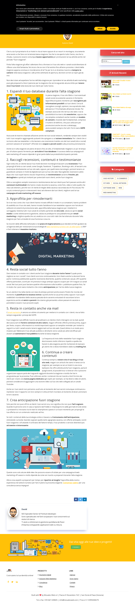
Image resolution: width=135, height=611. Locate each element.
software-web (109, 188)
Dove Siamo (74, 579)
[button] (118, 5)
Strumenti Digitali (45, 575)
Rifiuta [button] (100, 28)
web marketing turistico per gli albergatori (64, 226)
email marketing (14, 312)
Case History (108, 178)
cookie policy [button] (79, 11)
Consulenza (43, 583)
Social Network (119, 183)
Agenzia (72, 575)
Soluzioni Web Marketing (47, 579)
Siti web (106, 183)
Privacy (72, 586)
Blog (40, 586)
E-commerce (122, 178)
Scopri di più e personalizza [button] (29, 28)
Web (120, 188)
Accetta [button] (113, 28)
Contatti (72, 583)
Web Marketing (109, 192)
